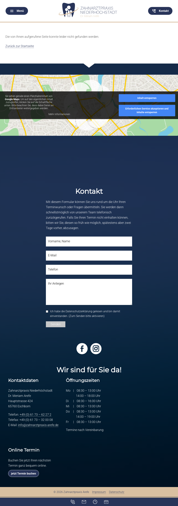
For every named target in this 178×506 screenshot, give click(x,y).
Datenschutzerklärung (79, 311)
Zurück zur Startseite (19, 46)
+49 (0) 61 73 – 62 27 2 (35, 415)
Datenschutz (116, 492)
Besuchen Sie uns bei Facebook (82, 348)
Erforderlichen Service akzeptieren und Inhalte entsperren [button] (146, 110)
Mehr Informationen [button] (59, 114)
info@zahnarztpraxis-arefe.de (38, 425)
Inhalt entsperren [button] (146, 98)
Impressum (99, 492)
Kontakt (75, 501)
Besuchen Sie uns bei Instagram (96, 348)
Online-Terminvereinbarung (106, 502)
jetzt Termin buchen (23, 473)
